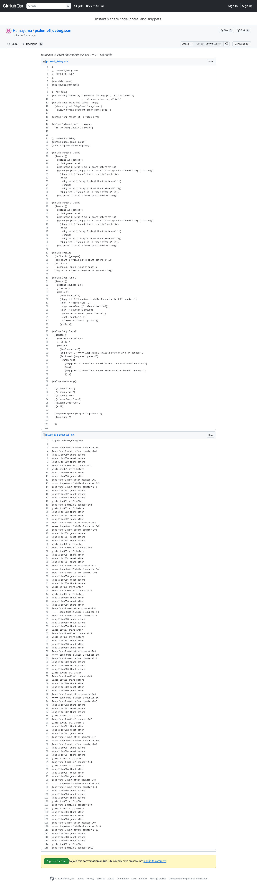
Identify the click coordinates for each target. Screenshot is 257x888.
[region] (128, 247)
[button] (226, 43)
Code (12, 44)
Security (101, 878)
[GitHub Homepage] (52, 878)
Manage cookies (158, 878)
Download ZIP (242, 43)
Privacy (90, 878)
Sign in (233, 6)
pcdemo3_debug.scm (53, 30)
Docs (133, 878)
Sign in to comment (154, 861)
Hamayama (22, 30)
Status (111, 878)
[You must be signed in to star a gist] (226, 30)
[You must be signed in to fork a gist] (243, 30)
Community (123, 878)
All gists (78, 6)
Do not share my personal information (188, 878)
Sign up (247, 6)
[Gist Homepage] (13, 6)
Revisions (33, 44)
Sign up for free (56, 861)
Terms (81, 878)
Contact (143, 878)
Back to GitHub (95, 6)
